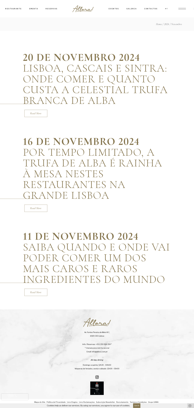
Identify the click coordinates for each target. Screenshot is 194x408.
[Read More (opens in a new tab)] (35, 113)
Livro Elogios (72, 402)
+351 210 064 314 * (104, 344)
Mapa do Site (39, 402)
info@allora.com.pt (99, 352)
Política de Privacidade (56, 402)
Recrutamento (122, 402)
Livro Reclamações (87, 402)
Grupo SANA (153, 402)
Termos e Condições (138, 402)
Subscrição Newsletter (105, 402)
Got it (136, 405)
